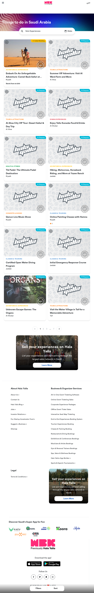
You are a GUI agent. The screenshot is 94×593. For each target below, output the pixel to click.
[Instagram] (52, 576)
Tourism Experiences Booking (62, 424)
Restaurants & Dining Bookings (63, 434)
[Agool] (30, 528)
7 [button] (53, 329)
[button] (59, 328)
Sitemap (14, 429)
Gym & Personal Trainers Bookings (64, 448)
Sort (56, 588)
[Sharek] (76, 528)
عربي (88, 2)
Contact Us (15, 400)
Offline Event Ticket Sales (61, 409)
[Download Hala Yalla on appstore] (34, 564)
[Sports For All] (20, 534)
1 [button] (40, 329)
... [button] (50, 329)
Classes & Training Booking (61, 429)
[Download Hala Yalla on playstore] (51, 564)
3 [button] (46, 329)
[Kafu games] (14, 530)
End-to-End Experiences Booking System (66, 419)
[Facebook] (33, 576)
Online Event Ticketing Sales (62, 400)
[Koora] (61, 528)
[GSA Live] (35, 534)
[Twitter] (39, 576)
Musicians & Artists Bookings (62, 443)
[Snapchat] (46, 576)
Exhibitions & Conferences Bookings (65, 439)
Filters (38, 588)
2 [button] (43, 329)
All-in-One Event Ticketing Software (65, 395)
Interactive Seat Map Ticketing (63, 414)
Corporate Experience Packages (63, 404)
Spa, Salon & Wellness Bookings (63, 453)
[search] (22, 31)
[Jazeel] (46, 528)
